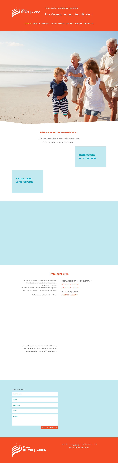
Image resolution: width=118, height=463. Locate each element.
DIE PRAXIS (27, 24)
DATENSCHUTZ (88, 24)
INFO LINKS (69, 24)
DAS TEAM (36, 24)
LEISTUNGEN (45, 24)
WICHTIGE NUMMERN (57, 24)
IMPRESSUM (78, 24)
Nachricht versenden (48, 427)
